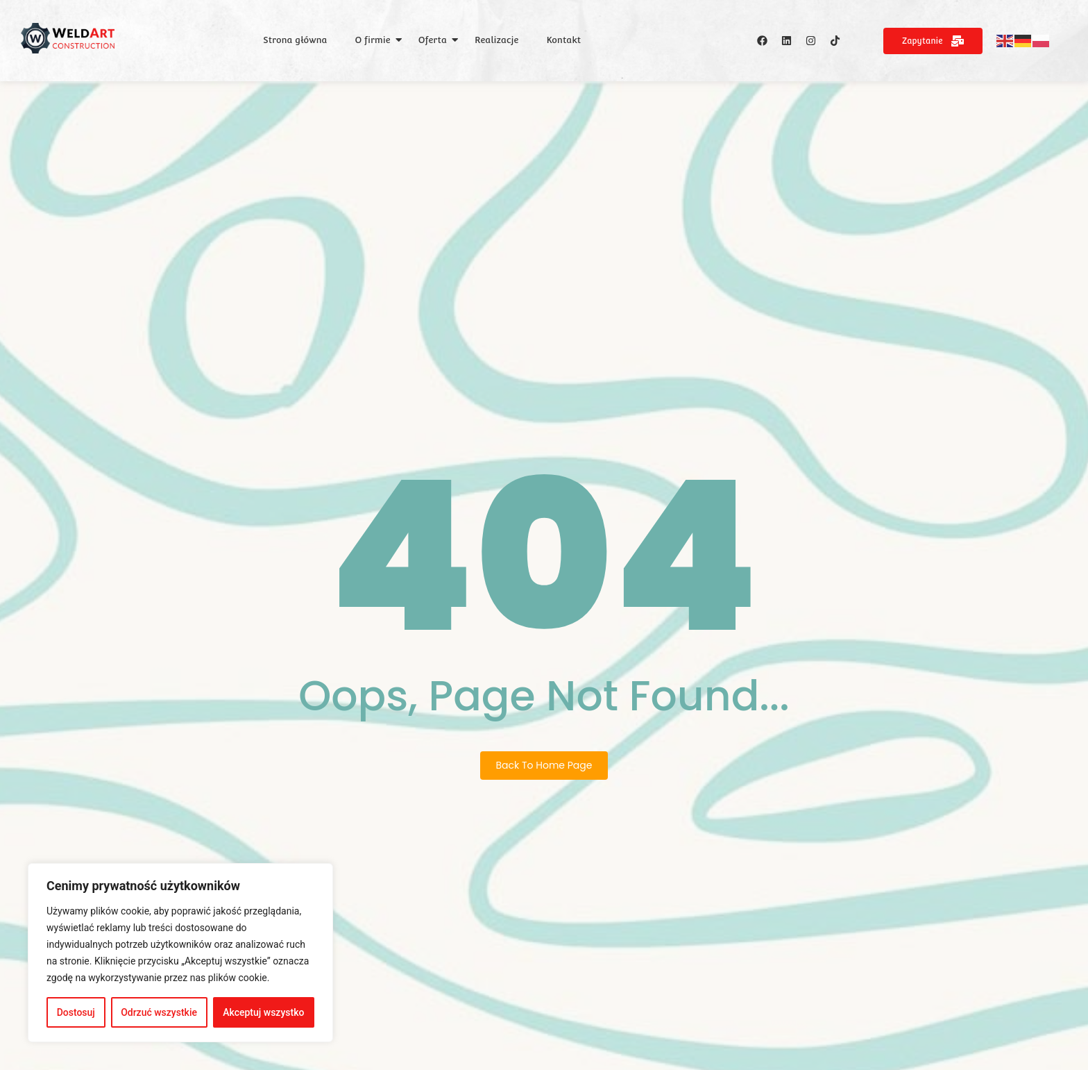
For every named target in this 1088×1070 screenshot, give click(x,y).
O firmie (373, 40)
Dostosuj (76, 1012)
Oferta (432, 40)
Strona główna (295, 40)
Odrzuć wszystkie (159, 1012)
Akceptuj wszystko (263, 1012)
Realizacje (496, 40)
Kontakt (563, 40)
